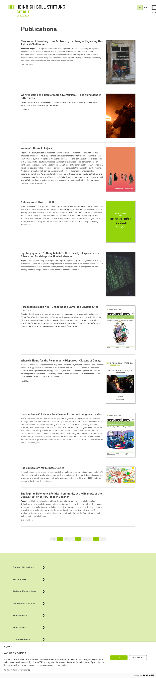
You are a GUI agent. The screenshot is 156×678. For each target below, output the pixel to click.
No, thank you (138, 657)
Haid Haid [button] (25, 381)
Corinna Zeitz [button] (26, 65)
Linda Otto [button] (25, 109)
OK (119, 657)
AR (145, 8)
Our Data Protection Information (16, 670)
